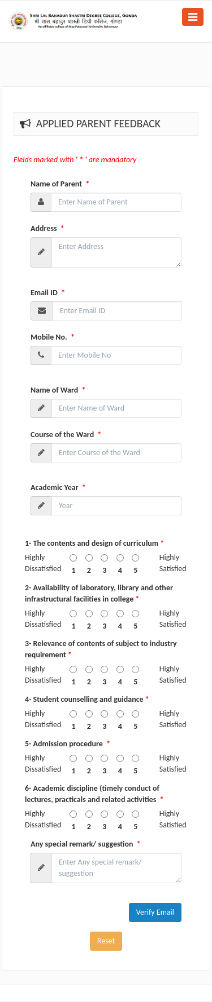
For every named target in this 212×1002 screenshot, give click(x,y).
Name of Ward (58, 390)
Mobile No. (53, 337)
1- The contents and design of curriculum (94, 543)
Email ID (48, 292)
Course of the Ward (66, 434)
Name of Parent (60, 184)
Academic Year (58, 487)
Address (47, 228)
